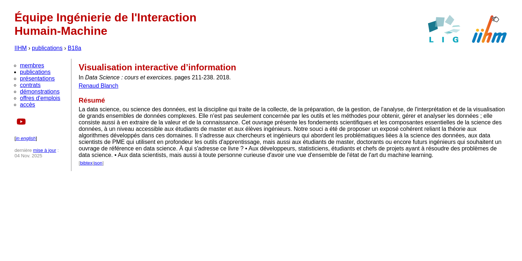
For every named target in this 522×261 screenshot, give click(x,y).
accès (27, 105)
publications (47, 48)
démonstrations (39, 91)
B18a (74, 48)
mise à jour (44, 150)
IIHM (20, 48)
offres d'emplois (40, 98)
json (98, 163)
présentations (37, 78)
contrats (30, 85)
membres (32, 65)
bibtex (86, 163)
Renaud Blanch (98, 86)
